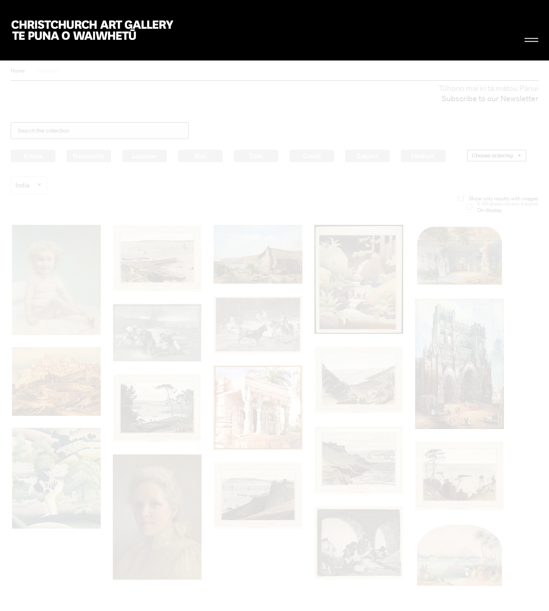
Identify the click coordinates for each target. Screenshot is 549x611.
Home (17, 70)
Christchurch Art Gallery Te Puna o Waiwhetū (93, 30)
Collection (46, 70)
